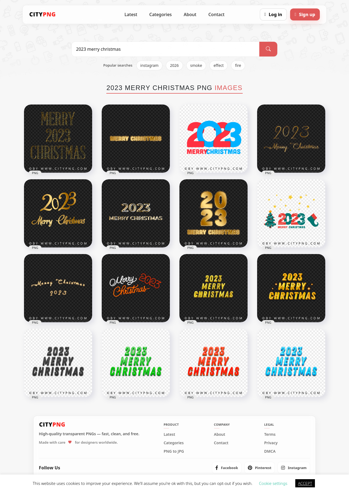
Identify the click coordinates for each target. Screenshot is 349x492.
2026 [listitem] (174, 65)
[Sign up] (305, 14)
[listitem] (227, 468)
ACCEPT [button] (305, 483)
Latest (131, 14)
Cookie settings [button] (273, 483)
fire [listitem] (238, 65)
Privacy (271, 442)
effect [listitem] (218, 65)
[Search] (268, 49)
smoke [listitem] (196, 65)
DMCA (270, 451)
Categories (160, 14)
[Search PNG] (165, 49)
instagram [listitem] (149, 65)
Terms (270, 434)
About (190, 14)
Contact (216, 14)
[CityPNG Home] (42, 14)
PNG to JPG (174, 451)
